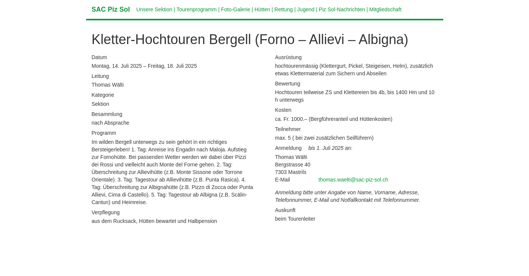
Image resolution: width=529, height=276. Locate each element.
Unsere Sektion (154, 9)
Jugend (305, 9)
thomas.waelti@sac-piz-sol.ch (353, 180)
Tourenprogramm (197, 9)
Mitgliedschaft (385, 9)
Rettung (283, 9)
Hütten (262, 9)
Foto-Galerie (235, 9)
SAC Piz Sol (111, 9)
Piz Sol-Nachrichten (342, 9)
